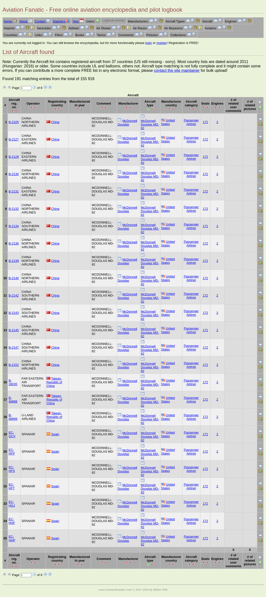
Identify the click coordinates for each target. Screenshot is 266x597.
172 (205, 122)
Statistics (61, 21)
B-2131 (14, 191)
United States (168, 122)
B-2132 (14, 209)
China (55, 122)
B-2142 (14, 295)
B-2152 (14, 365)
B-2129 (14, 157)
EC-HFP (12, 451)
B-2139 (14, 261)
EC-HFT (12, 486)
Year (77, 21)
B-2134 (14, 226)
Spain (55, 434)
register (161, 43)
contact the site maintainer (177, 70)
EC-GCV (12, 434)
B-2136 (14, 243)
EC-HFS (12, 469)
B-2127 (14, 139)
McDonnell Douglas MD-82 (150, 124)
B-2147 (14, 347)
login (148, 43)
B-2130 (14, 174)
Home (10, 21)
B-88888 (13, 399)
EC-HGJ (12, 503)
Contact (42, 21)
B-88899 (13, 417)
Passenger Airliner (191, 122)
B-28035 (13, 382)
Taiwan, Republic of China (54, 382)
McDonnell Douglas (127, 122)
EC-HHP (12, 538)
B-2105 (14, 122)
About (25, 21)
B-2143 (14, 313)
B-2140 (14, 278)
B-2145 (14, 330)
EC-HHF (12, 521)
